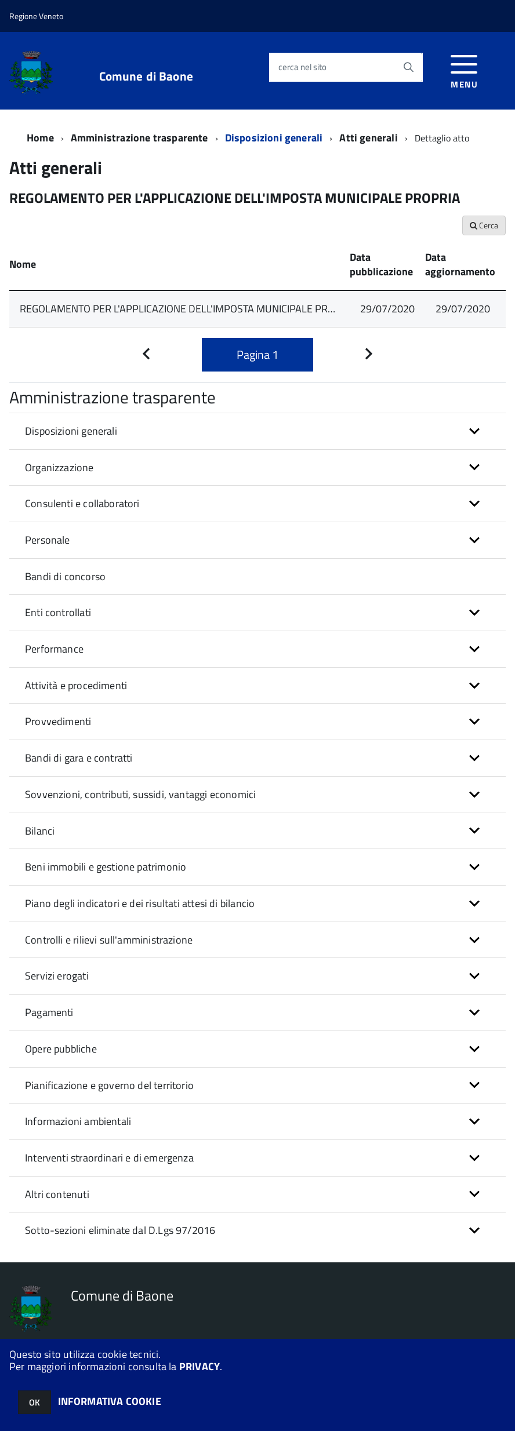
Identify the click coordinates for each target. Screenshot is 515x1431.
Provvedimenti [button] (58, 721)
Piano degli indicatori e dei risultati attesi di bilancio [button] (140, 903)
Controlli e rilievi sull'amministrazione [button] (109, 940)
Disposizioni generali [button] (71, 431)
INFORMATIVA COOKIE (109, 1401)
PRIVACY (199, 1366)
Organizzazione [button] (59, 467)
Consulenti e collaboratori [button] (82, 503)
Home (40, 137)
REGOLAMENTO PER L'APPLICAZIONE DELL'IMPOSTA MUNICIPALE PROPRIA (188, 308)
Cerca (484, 225)
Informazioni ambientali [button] (78, 1121)
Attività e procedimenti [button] (76, 685)
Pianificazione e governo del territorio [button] (109, 1085)
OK (34, 1402)
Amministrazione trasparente (139, 137)
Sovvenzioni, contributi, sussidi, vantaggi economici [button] (140, 794)
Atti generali (368, 137)
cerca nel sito (302, 67)
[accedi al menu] (464, 70)
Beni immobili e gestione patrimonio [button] (105, 867)
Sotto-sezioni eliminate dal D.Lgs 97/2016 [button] (120, 1230)
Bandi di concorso (65, 576)
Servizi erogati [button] (57, 976)
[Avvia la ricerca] (408, 67)
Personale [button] (47, 540)
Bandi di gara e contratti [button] (79, 758)
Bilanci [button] (40, 831)
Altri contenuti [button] (57, 1194)
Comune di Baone (146, 76)
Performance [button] (54, 649)
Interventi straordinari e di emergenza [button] (109, 1158)
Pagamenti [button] (49, 1012)
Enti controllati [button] (58, 612)
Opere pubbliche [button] (61, 1049)
